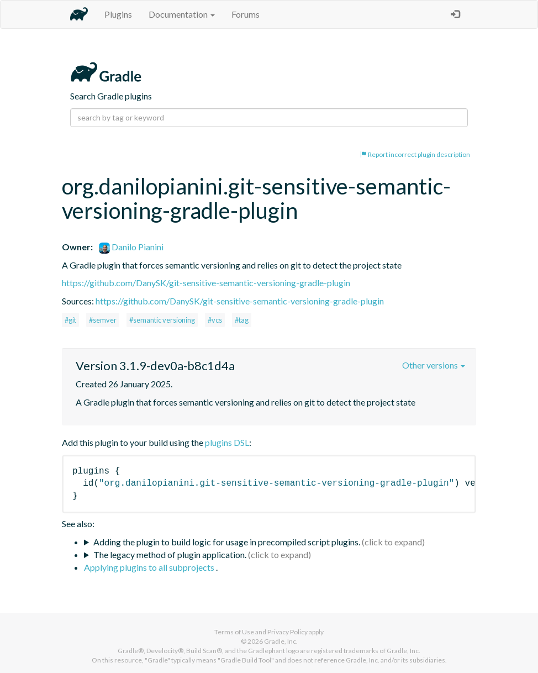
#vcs (215, 320)
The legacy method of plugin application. (169, 554)
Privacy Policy (287, 632)
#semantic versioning (162, 320)
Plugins (118, 14)
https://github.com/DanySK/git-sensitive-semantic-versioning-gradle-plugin (206, 282)
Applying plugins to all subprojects (150, 567)
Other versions (433, 365)
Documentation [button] (182, 14)
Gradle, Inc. (281, 641)
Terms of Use (234, 632)
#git (70, 320)
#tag (242, 320)
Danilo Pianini (131, 246)
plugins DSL (227, 442)
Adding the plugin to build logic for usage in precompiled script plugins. (226, 542)
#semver (103, 320)
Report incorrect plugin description (415, 154)
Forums (245, 14)
